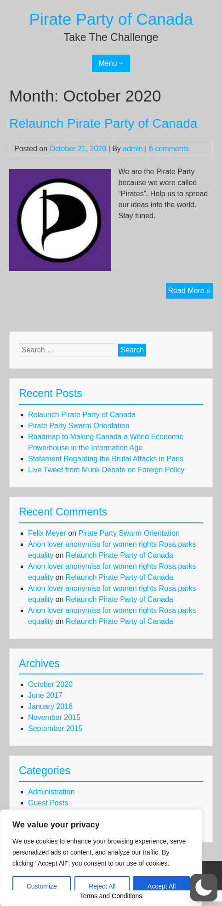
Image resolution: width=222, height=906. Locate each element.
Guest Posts (48, 803)
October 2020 (50, 684)
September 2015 (55, 728)
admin (133, 149)
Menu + (111, 63)
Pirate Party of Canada (111, 19)
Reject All (102, 886)
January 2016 (50, 706)
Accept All (162, 886)
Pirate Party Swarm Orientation (79, 426)
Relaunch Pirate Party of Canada (103, 123)
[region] (101, 858)
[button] (203, 887)
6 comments (169, 149)
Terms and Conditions (111, 896)
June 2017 (45, 695)
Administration (51, 792)
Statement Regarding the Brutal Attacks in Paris (105, 459)
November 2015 (54, 717)
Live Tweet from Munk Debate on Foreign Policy (106, 470)
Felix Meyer (47, 533)
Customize (42, 886)
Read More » (190, 292)
